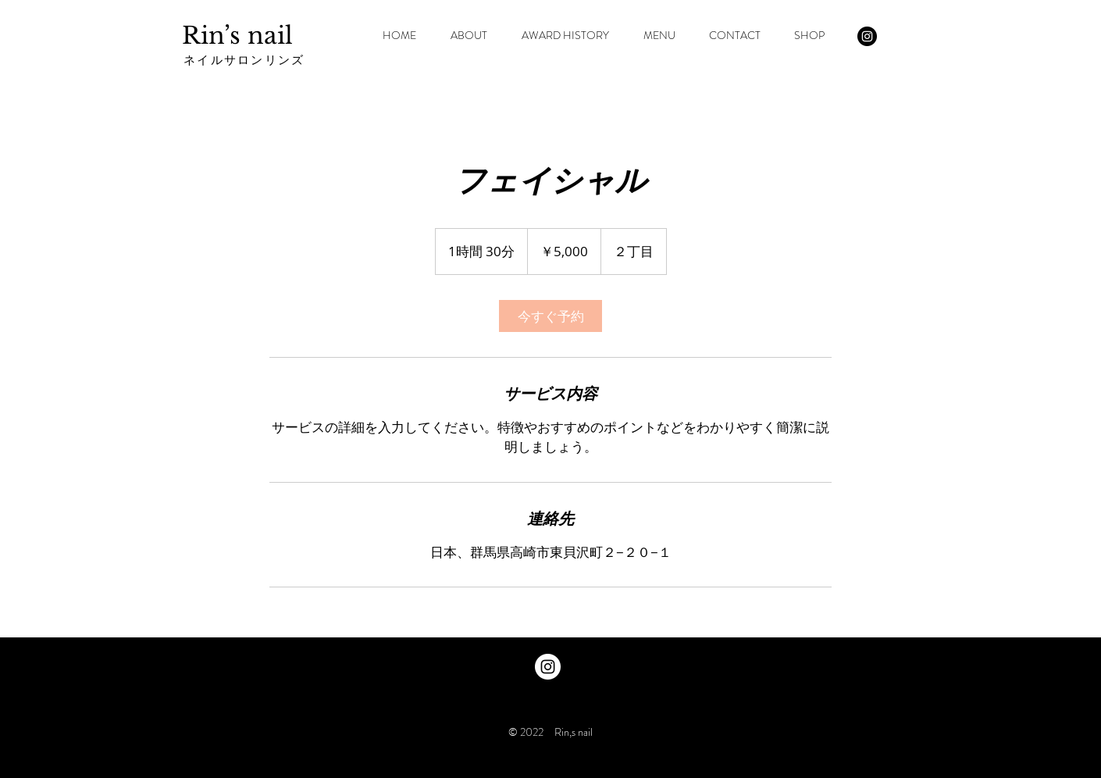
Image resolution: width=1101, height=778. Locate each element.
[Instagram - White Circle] (548, 667)
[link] (550, 316)
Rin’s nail (237, 35)
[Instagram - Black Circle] (867, 36)
